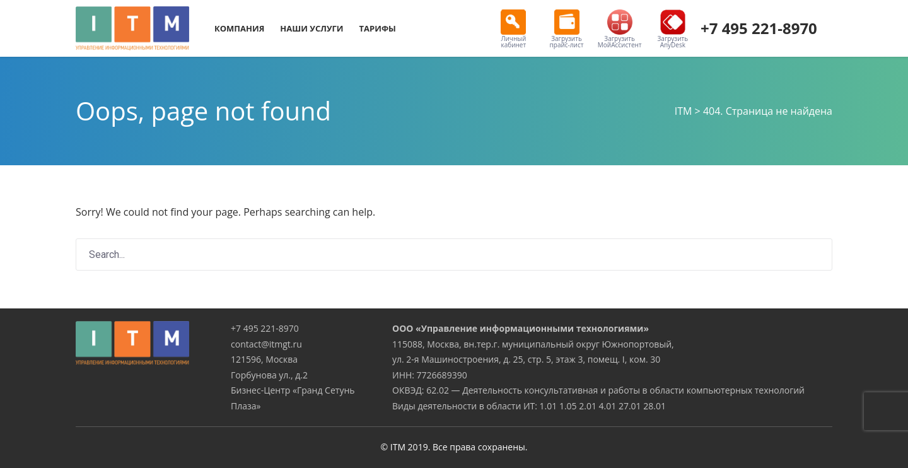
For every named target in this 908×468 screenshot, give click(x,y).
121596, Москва (264, 359)
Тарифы (377, 28)
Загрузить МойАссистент (620, 29)
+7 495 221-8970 (759, 28)
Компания (239, 28)
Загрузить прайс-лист (567, 29)
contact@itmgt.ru (266, 344)
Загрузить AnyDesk (673, 29)
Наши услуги (311, 28)
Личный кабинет (513, 29)
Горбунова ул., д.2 (269, 375)
